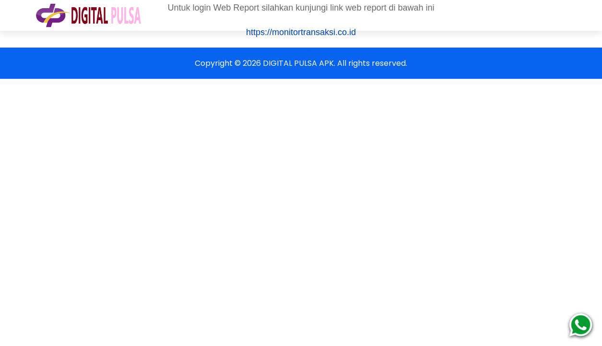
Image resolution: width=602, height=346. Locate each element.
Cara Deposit (350, 15)
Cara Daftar (213, 15)
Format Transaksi (424, 15)
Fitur (485, 15)
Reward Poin (535, 15)
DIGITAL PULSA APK (298, 63)
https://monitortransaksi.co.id (301, 32)
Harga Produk (281, 15)
